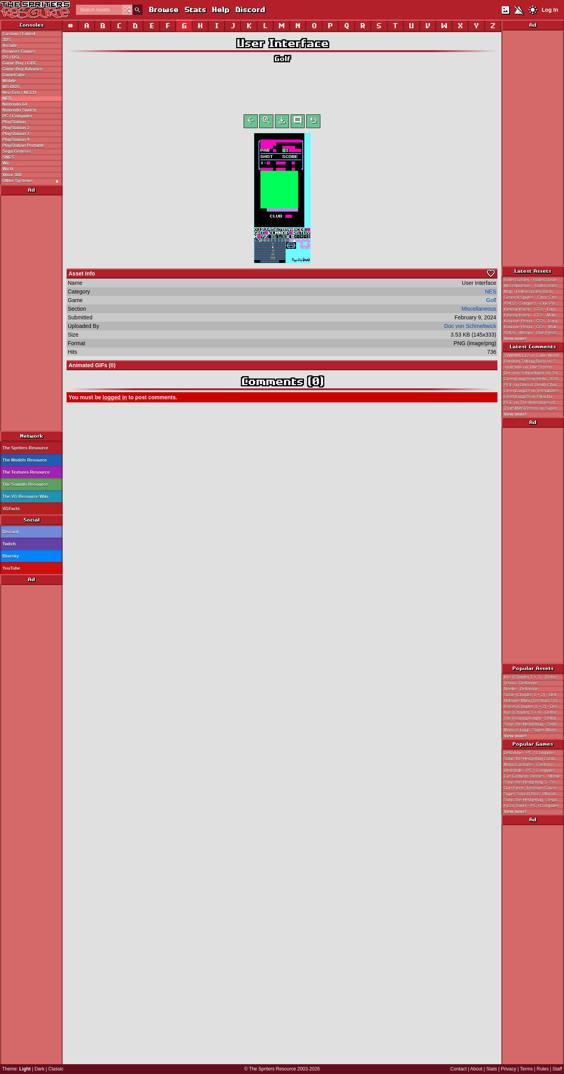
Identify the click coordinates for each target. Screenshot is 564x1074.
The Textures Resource (26, 472)
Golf (282, 58)
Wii (5, 163)
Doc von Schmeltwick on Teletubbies (534, 373)
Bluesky (10, 556)
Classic (55, 1069)
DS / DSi (10, 57)
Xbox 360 (11, 174)
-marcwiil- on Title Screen (528, 367)
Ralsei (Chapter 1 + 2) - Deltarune (534, 706)
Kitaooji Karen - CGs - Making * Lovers (534, 315)
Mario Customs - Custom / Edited (534, 764)
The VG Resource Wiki (25, 496)
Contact (458, 1069)
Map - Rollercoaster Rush (528, 291)
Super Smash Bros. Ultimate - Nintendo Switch (534, 793)
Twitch (9, 544)
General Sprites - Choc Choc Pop (534, 297)
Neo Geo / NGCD (19, 92)
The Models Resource (24, 460)
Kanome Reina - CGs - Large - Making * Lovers (534, 321)
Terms (526, 1069)
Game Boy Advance (22, 69)
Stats (195, 9)
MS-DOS (11, 86)
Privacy (508, 1069)
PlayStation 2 (15, 127)
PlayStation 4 (15, 139)
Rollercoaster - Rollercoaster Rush (534, 279)
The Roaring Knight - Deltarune (533, 718)
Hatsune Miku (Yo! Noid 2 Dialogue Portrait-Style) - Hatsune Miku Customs (534, 700)
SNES (8, 157)
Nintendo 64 (14, 104)
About (476, 1069)
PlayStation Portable (23, 145)
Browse (163, 9)
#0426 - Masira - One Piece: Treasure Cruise (534, 332)
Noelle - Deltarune (521, 688)
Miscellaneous (478, 310)
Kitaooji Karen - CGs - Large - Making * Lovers (534, 309)
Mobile (9, 80)
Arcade (9, 45)
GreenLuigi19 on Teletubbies (531, 390)
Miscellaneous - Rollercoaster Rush (534, 285)
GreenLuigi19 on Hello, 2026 (531, 379)
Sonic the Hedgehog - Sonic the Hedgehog (534, 724)
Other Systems (32, 181)
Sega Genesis (16, 151)
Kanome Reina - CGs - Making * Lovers (534, 326)
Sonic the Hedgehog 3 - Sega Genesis (534, 782)
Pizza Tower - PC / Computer (531, 805)
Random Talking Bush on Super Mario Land (534, 361)
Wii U (7, 169)
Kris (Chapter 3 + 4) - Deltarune (534, 712)
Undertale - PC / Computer (529, 770)
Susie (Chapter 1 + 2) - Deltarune (534, 694)
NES (6, 98)
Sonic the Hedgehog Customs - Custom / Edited (534, 758)
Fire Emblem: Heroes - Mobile (532, 776)
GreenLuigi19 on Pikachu (528, 396)
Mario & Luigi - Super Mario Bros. (534, 730)
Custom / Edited (18, 33)
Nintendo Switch (19, 110)
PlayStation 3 (15, 133)
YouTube (11, 568)
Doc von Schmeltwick (470, 327)
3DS (6, 39)
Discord (250, 9)
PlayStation (14, 122)
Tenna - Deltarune (521, 683)
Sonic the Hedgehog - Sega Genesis (534, 799)
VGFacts (11, 508)
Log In (550, 10)
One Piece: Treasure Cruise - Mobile (534, 788)
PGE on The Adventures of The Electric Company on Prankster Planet (534, 402)
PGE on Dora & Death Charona (534, 384)
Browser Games (18, 51)
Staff (557, 1069)
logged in (115, 399)
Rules (543, 1069)
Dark (39, 1069)
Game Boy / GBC (19, 63)
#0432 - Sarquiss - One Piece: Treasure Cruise (534, 303)
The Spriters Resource (25, 448)
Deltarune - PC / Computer (529, 752)
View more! (515, 338)
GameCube (13, 74)
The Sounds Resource (25, 484)
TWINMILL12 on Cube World (531, 355)
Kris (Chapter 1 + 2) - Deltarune (534, 677)
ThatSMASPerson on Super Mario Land (534, 408)
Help (220, 9)
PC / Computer (17, 116)
